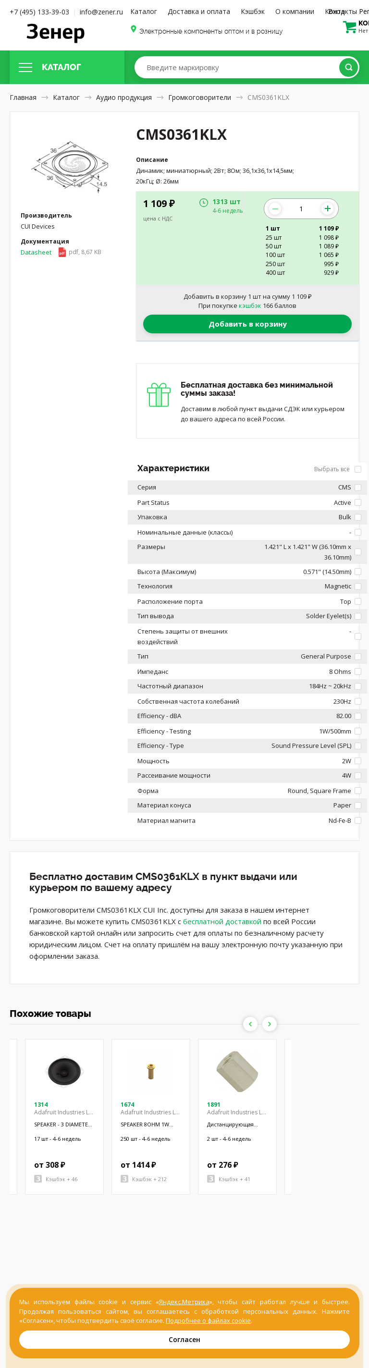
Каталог (143, 11)
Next (269, 1024)
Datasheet (61, 252)
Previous (250, 1024)
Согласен (184, 1339)
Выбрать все (337, 469)
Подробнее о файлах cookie (208, 1320)
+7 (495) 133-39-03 (39, 11)
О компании (294, 11)
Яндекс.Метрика (184, 1301)
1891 (214, 1104)
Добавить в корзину (248, 324)
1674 (127, 1104)
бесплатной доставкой (222, 921)
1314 (41, 1104)
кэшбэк (250, 305)
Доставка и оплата (199, 11)
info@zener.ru (101, 11)
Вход (336, 11)
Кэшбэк (253, 11)
